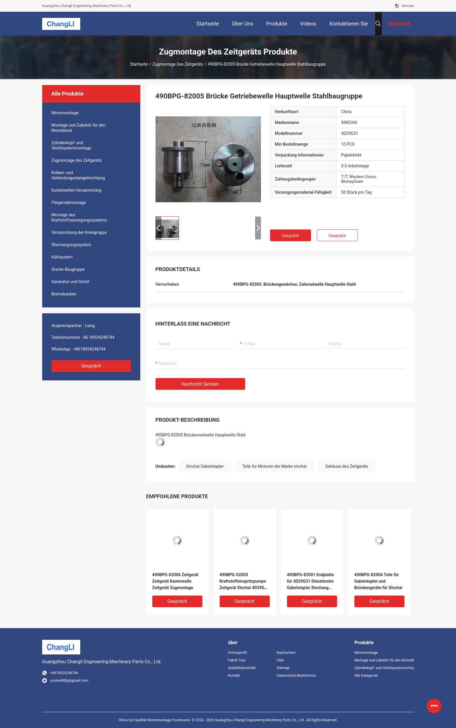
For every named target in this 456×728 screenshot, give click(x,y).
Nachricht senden (200, 384)
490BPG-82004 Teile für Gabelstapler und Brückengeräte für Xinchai (378, 581)
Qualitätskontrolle (242, 668)
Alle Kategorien (366, 675)
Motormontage (65, 112)
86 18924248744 (99, 337)
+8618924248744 (89, 349)
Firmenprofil (237, 653)
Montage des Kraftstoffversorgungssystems (79, 217)
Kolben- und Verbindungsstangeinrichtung (78, 175)
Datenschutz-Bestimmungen (296, 675)
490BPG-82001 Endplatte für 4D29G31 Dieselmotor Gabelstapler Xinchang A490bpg (310, 581)
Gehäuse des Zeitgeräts (346, 466)
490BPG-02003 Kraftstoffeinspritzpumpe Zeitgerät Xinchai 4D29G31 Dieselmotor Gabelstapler (244, 581)
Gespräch (91, 366)
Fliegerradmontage (69, 202)
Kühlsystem (62, 257)
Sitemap (282, 668)
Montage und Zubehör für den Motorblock (79, 128)
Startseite (139, 64)
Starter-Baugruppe (68, 269)
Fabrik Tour (237, 660)
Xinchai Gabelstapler (205, 466)
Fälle (280, 660)
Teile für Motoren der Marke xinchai (274, 466)
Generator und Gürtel (70, 281)
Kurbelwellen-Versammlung (76, 190)
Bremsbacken (64, 294)
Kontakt (234, 675)
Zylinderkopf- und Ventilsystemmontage (71, 145)
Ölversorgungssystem (71, 244)
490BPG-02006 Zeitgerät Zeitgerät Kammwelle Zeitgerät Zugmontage (175, 581)
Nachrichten (286, 653)
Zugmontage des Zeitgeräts (177, 64)
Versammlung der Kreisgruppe (79, 232)
